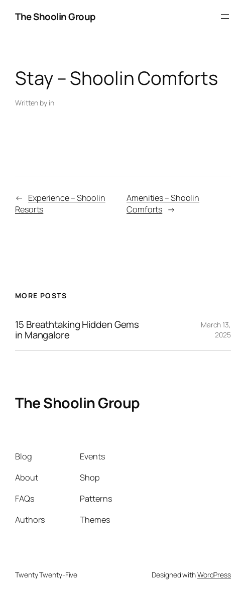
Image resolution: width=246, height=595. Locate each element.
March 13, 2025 (216, 329)
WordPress (214, 574)
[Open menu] (225, 17)
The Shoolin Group (55, 16)
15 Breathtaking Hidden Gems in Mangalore (77, 329)
